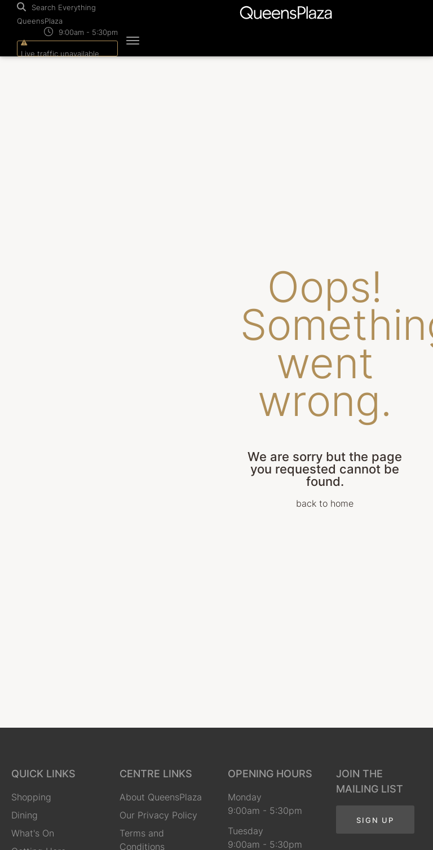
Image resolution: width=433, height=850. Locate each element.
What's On (32, 833)
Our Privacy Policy (158, 815)
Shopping (31, 797)
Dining (24, 815)
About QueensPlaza (161, 797)
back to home (325, 503)
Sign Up (375, 820)
